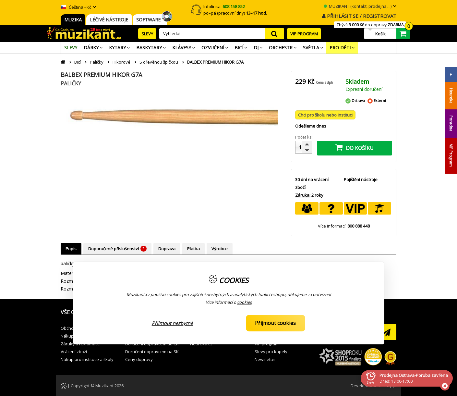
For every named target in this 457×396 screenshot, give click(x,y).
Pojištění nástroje (361, 179)
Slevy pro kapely (271, 351)
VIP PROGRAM (304, 34)
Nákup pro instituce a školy (87, 359)
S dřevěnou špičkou (158, 62)
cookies (244, 302)
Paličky (96, 62)
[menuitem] (70, 48)
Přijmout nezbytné (172, 323)
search (274, 33)
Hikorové (121, 62)
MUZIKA (73, 20)
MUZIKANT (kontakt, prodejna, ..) (357, 6)
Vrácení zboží (74, 351)
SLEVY (147, 34)
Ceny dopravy (139, 359)
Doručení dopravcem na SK (152, 351)
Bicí (77, 62)
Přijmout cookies (275, 323)
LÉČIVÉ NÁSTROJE (109, 20)
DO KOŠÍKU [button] (354, 147)
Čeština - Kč (76, 7)
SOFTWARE (149, 20)
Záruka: (302, 195)
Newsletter (265, 359)
